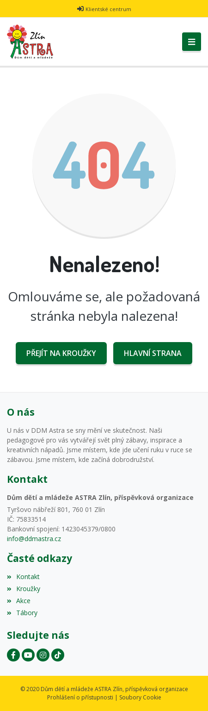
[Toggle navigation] (191, 41)
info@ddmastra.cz (34, 538)
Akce (19, 600)
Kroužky (23, 588)
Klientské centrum (108, 9)
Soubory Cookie (140, 697)
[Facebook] (13, 655)
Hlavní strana (153, 353)
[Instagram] (43, 655)
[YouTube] (28, 655)
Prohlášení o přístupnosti (80, 697)
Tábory (22, 612)
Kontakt (23, 576)
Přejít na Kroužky (61, 353)
